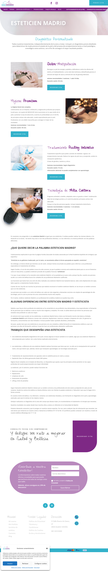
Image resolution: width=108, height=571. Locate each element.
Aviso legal (37, 567)
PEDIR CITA (98, 3)
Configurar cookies (41, 563)
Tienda (12, 9)
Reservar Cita (56, 87)
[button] (47, 548)
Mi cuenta (12, 521)
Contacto (11, 533)
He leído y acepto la (62, 482)
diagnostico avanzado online (97, 9)
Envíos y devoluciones (37, 533)
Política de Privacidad (27, 567)
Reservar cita (56, 177)
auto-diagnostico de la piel (75, 9)
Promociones (38, 9)
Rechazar (25, 563)
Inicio (6, 9)
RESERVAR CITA (76, 436)
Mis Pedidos (13, 524)
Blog (59, 9)
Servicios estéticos (23, 9)
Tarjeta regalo (50, 9)
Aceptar (10, 563)
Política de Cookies (16, 567)
